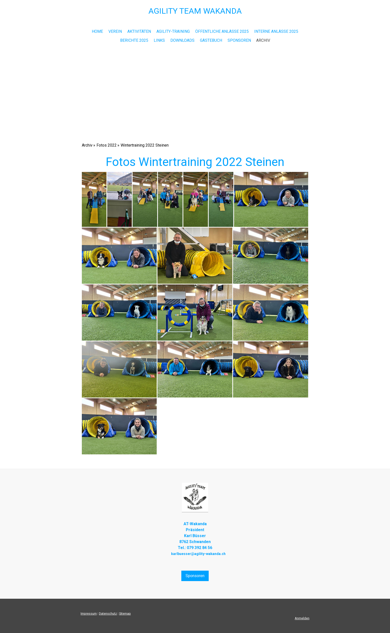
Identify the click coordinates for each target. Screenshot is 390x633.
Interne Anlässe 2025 (276, 31)
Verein (115, 31)
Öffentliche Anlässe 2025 (222, 31)
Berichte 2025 (134, 40)
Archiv (263, 40)
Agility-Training (173, 31)
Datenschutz (108, 613)
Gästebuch (211, 40)
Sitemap (125, 613)
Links (159, 40)
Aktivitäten (139, 31)
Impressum (89, 613)
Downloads (182, 40)
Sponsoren (239, 40)
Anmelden (302, 618)
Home (97, 31)
